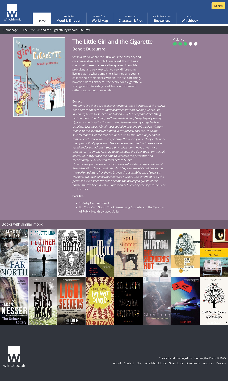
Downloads (193, 363)
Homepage (10, 30)
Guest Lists (176, 363)
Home (42, 21)
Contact (129, 363)
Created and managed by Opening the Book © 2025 (192, 358)
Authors (208, 363)
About (117, 363)
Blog (139, 363)
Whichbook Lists (155, 363)
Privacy (221, 363)
